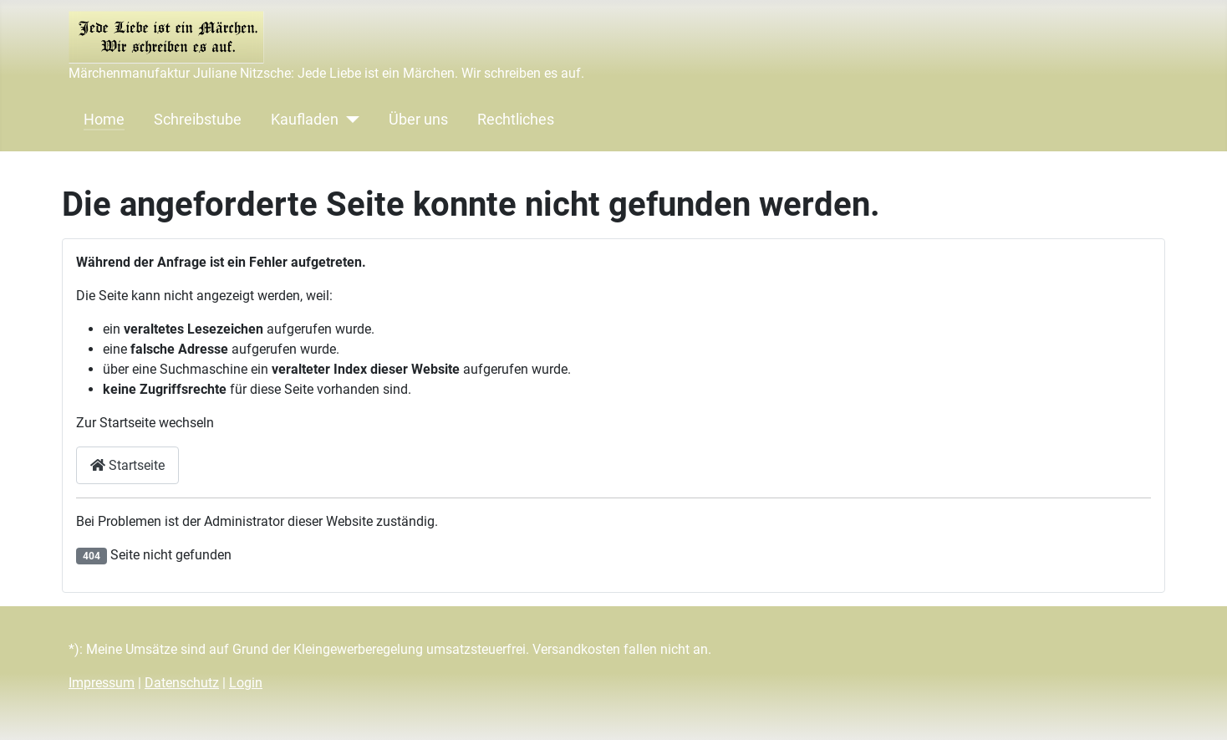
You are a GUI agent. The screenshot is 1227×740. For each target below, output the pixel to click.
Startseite (127, 465)
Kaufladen (305, 119)
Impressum (102, 683)
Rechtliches (515, 119)
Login (245, 683)
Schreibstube (198, 119)
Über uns (418, 119)
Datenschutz (182, 683)
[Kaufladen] (349, 119)
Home (104, 119)
